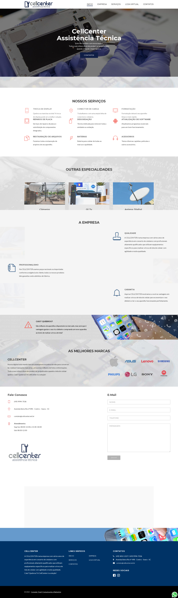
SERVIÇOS (116, 4)
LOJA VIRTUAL (132, 4)
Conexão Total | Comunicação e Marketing (46, 592)
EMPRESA (102, 4)
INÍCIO (90, 4)
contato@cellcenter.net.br (125, 563)
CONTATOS (148, 4)
